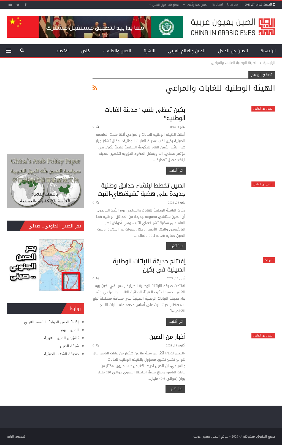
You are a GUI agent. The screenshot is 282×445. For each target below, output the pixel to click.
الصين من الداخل (233, 51)
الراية (10, 436)
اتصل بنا (217, 4)
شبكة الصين (69, 346)
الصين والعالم (119, 51)
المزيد (63, 51)
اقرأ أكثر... (176, 170)
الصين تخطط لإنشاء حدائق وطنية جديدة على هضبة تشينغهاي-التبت (141, 190)
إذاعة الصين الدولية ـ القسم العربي (51, 322)
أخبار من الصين (167, 337)
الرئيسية (268, 51)
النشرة (149, 51)
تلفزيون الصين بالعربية (61, 338)
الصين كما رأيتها (197, 5)
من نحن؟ (232, 4)
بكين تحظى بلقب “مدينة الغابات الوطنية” (145, 114)
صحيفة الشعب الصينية (61, 354)
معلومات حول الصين (165, 5)
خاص (85, 51)
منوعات (269, 260)
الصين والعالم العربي (186, 51)
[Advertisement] (45, 105)
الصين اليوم (70, 330)
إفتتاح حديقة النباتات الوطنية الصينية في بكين (149, 265)
